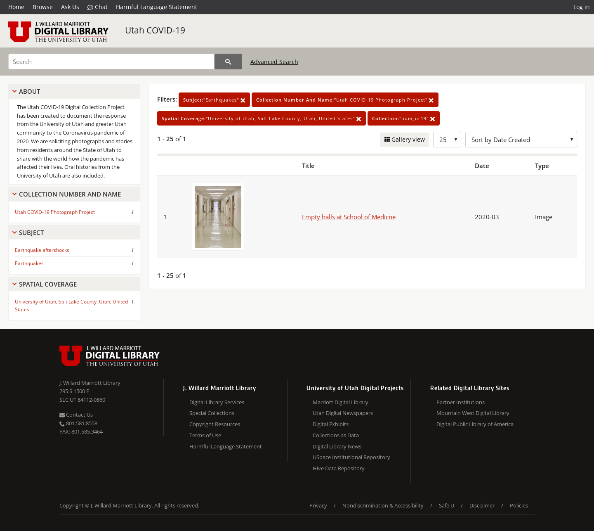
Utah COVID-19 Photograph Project (55, 212)
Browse (43, 7)
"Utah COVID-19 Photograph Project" (345, 100)
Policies (519, 505)
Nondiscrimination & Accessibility (383, 505)
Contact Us (76, 414)
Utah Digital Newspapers (343, 413)
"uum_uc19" (403, 118)
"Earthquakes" (214, 100)
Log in (581, 7)
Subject (31, 232)
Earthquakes (29, 263)
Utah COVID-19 (155, 30)
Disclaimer (482, 505)
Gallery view (407, 139)
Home (16, 7)
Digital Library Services (216, 402)
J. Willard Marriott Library (89, 382)
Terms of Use (205, 435)
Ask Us (70, 7)
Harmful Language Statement (156, 7)
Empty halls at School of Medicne (349, 217)
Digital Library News (337, 446)
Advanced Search (274, 62)
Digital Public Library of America (475, 424)
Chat (97, 7)
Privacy (318, 505)
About (29, 91)
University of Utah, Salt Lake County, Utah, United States (71, 305)
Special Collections (211, 413)
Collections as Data (336, 435)
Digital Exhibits (331, 424)
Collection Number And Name (70, 194)
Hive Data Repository (339, 468)
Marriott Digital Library (340, 402)
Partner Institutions (460, 402)
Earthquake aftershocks (42, 250)
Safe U (446, 505)
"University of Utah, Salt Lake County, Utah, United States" (261, 118)
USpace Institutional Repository (351, 457)
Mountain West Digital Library (472, 413)
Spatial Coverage (48, 284)
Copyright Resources (214, 424)
